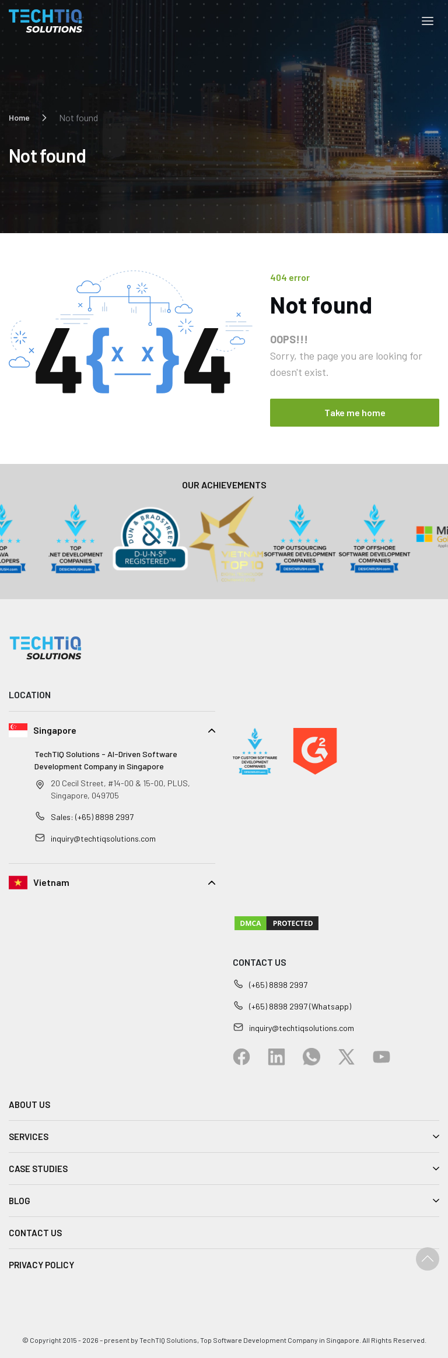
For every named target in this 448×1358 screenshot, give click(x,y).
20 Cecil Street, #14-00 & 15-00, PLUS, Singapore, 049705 (120, 789)
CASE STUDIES (38, 1168)
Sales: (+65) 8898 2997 (92, 817)
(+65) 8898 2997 (278, 985)
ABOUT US (29, 1104)
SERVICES (28, 1136)
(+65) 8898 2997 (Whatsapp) (300, 1006)
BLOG (19, 1200)
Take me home (355, 412)
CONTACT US (35, 1232)
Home (19, 117)
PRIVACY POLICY (41, 1265)
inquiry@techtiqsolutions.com (103, 838)
